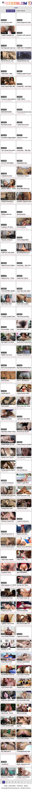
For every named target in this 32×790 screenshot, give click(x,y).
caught (13, 433)
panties (19, 113)
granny (8, 24)
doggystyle (8, 62)
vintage (29, 62)
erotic (28, 638)
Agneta (19, 726)
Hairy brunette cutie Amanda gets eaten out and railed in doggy (24, 649)
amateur (6, 241)
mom (14, 88)
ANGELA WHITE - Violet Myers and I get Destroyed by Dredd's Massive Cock (8, 188)
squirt (18, 305)
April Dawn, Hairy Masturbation (6, 304)
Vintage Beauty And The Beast (23, 61)
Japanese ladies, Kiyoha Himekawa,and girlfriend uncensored (24, 508)
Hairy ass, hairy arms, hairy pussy (8, 700)
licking (24, 100)
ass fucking (25, 714)
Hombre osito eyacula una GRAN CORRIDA (24, 35)
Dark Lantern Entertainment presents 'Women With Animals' (8, 406)
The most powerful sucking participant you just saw (23, 316)
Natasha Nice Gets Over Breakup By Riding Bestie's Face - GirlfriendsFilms (8, 598)
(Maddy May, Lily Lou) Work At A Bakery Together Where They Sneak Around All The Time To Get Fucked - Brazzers (24, 687)
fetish (29, 305)
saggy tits (8, 369)
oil (28, 753)
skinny (26, 420)
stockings (11, 36)
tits (25, 24)
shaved (3, 177)
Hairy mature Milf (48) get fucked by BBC (8, 86)
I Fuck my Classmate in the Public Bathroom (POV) (8, 99)
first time (27, 382)
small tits (28, 75)
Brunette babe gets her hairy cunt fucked (8, 495)
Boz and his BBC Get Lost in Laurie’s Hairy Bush (23, 623)
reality (5, 727)
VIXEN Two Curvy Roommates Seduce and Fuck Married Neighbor (7, 355)
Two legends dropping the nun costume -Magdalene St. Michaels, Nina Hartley (24, 457)
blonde (9, 343)
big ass (29, 88)
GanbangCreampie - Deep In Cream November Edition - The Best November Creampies (23, 738)
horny (10, 395)
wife (8, 279)
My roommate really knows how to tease (23, 700)
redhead (5, 164)
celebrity (3, 471)
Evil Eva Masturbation (8, 547)
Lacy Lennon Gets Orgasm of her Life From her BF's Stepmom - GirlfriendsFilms (7, 687)
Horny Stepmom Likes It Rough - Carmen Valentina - (24, 22)
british (6, 612)
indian (11, 676)
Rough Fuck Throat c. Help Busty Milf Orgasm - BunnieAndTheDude (8, 457)
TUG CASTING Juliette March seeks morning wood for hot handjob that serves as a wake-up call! (8, 291)
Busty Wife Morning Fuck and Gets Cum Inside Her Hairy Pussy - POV (24, 188)
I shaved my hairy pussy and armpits (7, 176)
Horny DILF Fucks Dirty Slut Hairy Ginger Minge (24, 342)
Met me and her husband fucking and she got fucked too (23, 713)
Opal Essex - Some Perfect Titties (7, 713)
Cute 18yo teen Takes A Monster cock (23, 291)
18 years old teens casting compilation (7, 240)
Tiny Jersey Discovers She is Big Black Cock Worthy (8, 150)
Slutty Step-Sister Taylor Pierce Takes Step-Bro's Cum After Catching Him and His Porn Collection (8, 662)
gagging (8, 331)
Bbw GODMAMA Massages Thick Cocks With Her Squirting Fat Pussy (23, 572)
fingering (22, 241)
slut (23, 343)
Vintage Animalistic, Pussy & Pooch (7, 201)
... (24, 782)
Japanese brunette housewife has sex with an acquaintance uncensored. (23, 636)
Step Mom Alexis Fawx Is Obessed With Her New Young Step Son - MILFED (8, 431)
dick (9, 113)
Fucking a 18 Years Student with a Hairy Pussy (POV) (7, 227)
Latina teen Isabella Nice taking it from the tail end (8, 559)
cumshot (3, 49)
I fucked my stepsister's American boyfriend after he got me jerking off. (8, 764)
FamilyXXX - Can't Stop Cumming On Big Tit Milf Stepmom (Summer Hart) (24, 86)
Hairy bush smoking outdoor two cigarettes (24, 674)
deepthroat (24, 88)
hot (12, 343)
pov (2, 113)
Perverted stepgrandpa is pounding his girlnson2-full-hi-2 (8, 137)
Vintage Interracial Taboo (7, 508)
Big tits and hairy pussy (22, 534)
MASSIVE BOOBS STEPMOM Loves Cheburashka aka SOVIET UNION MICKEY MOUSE (8, 112)
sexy (2, 433)
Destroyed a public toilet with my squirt (23, 304)
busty (24, 369)
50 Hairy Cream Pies (7, 521)
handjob (3, 292)
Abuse (26, 786)
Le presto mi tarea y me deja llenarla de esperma (7, 483)
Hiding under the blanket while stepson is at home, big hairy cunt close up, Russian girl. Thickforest (8, 214)
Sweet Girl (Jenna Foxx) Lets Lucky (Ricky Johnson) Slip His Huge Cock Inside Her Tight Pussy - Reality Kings (23, 278)
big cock (3, 139)
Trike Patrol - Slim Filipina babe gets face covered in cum (8, 73)
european (24, 778)
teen (14, 49)
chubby (19, 190)
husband (3, 267)
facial (18, 625)
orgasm (22, 24)
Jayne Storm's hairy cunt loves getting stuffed (23, 393)
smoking (22, 676)
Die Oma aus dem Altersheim (6, 22)
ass (29, 152)
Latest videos (20, 11)
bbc (24, 228)
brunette (19, 152)
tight (7, 88)
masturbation (26, 446)
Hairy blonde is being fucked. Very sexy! (7, 738)
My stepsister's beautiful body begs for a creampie (7, 751)
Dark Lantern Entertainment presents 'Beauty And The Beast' (7, 380)
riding (6, 254)
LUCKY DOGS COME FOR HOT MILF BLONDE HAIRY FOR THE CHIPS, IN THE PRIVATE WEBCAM (7, 726)
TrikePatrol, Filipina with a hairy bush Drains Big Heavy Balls (24, 176)
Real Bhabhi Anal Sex (7, 674)
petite (9, 139)
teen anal (3, 561)
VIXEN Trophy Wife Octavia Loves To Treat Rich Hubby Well (24, 483)
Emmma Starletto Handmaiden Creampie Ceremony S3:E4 (24, 610)
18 (1, 228)
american (10, 88)
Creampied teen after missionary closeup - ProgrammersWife (23, 751)
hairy (5, 24)
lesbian (3, 599)
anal (21, 139)
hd (20, 177)
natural (11, 113)
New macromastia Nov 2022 (8, 367)
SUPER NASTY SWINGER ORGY (6, 393)
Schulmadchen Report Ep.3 (8, 470)
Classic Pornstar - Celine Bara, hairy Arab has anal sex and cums (24, 137)
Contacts (20, 786)
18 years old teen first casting (24, 355)
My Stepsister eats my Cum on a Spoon (8, 48)
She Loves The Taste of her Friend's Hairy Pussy (23, 406)
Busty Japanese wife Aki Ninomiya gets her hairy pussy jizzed (24, 764)
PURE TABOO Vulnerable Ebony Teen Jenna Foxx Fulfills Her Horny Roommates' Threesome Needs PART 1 (24, 99)
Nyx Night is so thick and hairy (7, 342)
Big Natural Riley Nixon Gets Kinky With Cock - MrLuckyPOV (24, 367)
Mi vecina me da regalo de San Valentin (8, 124)
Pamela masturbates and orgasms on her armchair (23, 662)
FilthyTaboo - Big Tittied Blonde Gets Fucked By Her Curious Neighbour (24, 559)
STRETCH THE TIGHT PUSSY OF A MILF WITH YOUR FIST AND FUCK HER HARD (8, 252)
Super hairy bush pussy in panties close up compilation (8, 419)
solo (24, 318)
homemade (10, 126)
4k (1, 88)
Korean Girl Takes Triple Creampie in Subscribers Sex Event (24, 585)
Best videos (10, 11)
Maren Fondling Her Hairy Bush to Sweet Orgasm (7, 777)
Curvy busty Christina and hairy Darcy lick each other (8, 636)
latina (2, 395)
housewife (19, 638)
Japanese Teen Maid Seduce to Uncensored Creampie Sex (24, 419)
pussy (6, 36)
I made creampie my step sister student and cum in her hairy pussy (8, 35)
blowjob (8, 75)
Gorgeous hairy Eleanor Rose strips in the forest (8, 572)
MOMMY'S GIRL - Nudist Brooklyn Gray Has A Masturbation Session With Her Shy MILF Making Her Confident (8, 649)
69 (7, 650)
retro (25, 62)
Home (5, 786)
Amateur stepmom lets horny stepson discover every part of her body (24, 201)
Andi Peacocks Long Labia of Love (23, 495)
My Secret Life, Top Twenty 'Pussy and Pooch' (7, 61)
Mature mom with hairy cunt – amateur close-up (24, 547)
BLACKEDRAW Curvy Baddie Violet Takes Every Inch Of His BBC (24, 252)
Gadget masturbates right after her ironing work (23, 777)
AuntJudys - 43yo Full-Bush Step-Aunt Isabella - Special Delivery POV (24, 265)
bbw (14, 395)
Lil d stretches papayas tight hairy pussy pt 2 (23, 227)
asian (26, 49)
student (3, 36)
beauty (29, 49)
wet (29, 190)
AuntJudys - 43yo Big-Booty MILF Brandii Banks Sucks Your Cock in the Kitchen (24, 150)
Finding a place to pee (24, 73)
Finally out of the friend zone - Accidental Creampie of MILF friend (7, 610)
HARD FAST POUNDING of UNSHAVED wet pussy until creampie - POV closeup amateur (24, 48)
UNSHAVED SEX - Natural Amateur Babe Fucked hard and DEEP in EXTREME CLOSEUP (24, 163)
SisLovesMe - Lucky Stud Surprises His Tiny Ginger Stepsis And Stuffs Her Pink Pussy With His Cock (7, 329)
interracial (3, 510)
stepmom (29, 24)
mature (23, 574)
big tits (28, 100)
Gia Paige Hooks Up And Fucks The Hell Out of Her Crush (24, 598)
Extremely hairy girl (23, 329)
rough (18, 24)
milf (2, 24)
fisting (11, 254)
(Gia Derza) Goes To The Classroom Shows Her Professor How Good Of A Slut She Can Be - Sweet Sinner (8, 534)
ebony (28, 740)
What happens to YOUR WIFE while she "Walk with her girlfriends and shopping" (8, 585)
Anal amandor (21, 214)
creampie (19, 49)
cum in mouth (9, 49)
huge (22, 190)
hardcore (3, 75)
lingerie (12, 331)
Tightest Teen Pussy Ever (7, 623)
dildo (21, 446)
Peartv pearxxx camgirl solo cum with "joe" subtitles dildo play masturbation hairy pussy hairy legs (24, 444)
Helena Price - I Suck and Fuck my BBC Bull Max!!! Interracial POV (8, 278)
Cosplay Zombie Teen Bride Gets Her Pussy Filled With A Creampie (8, 316)
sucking (6, 765)
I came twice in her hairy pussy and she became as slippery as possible (24, 124)
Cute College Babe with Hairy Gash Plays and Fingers (23, 240)
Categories (12, 786)
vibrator (23, 113)
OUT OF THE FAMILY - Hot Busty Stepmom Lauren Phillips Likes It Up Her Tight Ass (8, 163)
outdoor (3, 62)
